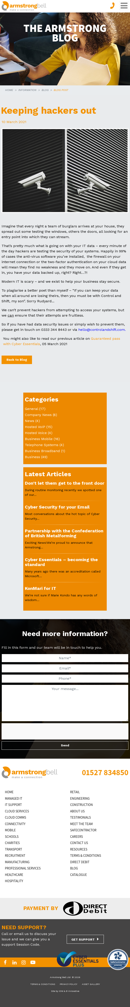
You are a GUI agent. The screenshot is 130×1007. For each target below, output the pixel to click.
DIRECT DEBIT (80, 862)
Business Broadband (42, 451)
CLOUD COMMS (15, 817)
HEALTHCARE (14, 875)
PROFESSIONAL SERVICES (23, 868)
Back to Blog (16, 359)
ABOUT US (77, 811)
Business (32, 457)
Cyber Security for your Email (57, 507)
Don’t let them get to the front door (64, 483)
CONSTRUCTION (81, 805)
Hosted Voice (36, 433)
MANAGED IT (13, 798)
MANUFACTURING (17, 862)
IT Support (13, 805)
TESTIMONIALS (80, 817)
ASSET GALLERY (91, 984)
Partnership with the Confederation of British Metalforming (64, 533)
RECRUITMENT (15, 855)
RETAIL (75, 792)
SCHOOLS (12, 836)
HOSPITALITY (14, 881)
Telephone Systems (41, 445)
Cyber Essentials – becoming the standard (61, 562)
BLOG (45, 90)
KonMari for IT (40, 588)
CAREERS (76, 836)
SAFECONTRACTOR (83, 830)
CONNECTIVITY (15, 824)
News (29, 421)
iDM (61, 991)
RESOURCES (78, 849)
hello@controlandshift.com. (102, 329)
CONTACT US (79, 843)
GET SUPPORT (83, 939)
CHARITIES (12, 843)
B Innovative (72, 991)
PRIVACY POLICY (68, 984)
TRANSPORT (13, 849)
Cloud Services (17, 811)
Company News (38, 415)
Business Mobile (39, 439)
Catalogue (78, 875)
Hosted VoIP (35, 427)
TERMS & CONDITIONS (85, 855)
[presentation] (35, 731)
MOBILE (10, 830)
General (31, 409)
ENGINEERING (80, 798)
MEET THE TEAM (81, 824)
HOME (9, 90)
